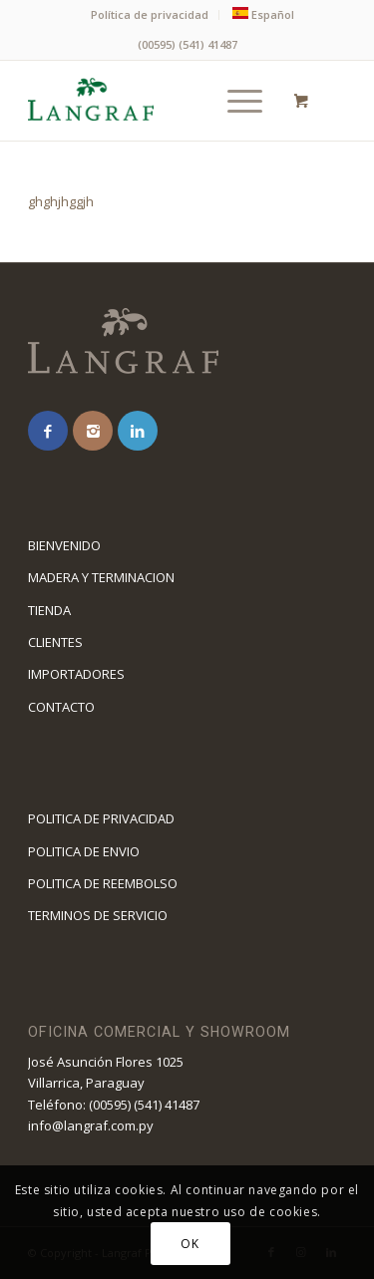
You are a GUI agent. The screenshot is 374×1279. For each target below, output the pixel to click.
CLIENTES (55, 642)
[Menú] (234, 101)
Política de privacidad (149, 14)
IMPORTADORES (76, 674)
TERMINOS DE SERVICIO (98, 915)
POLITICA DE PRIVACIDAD (101, 818)
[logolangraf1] (155, 101)
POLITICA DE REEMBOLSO (103, 883)
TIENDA (49, 610)
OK (189, 1243)
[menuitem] (150, 15)
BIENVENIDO (64, 545)
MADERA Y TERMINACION (101, 577)
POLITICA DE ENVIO (84, 851)
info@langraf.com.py (91, 1125)
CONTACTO (61, 707)
